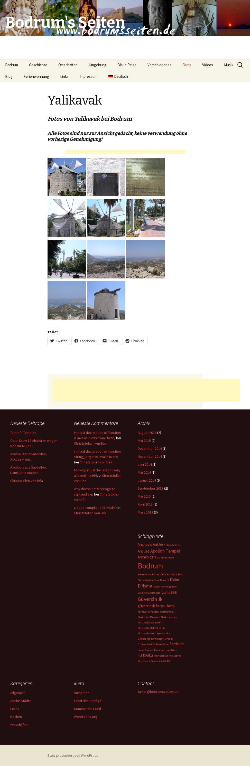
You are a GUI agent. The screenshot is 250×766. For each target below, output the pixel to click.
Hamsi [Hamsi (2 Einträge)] (170, 605)
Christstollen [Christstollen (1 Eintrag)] (145, 580)
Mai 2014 (144, 472)
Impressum (88, 76)
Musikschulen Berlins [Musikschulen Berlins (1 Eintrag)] (150, 622)
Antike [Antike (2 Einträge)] (158, 544)
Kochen (16, 716)
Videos (207, 64)
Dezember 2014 (150, 448)
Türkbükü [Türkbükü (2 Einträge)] (145, 655)
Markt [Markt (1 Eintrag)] (164, 617)
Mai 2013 (144, 496)
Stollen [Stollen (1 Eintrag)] (149, 650)
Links (64, 76)
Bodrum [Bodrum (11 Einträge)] (150, 566)
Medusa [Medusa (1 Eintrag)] (173, 617)
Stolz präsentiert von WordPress (73, 755)
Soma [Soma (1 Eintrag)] (141, 650)
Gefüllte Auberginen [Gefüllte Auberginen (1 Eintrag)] (149, 592)
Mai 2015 (144, 440)
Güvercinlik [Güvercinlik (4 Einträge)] (150, 599)
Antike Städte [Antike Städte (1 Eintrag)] (172, 545)
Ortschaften (68, 64)
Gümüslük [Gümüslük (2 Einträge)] (169, 592)
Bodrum (11, 64)
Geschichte (38, 64)
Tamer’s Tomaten (23, 432)
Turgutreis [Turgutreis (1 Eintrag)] (170, 650)
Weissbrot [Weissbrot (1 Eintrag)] (175, 655)
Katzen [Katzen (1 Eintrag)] (155, 611)
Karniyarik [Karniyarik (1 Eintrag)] (144, 611)
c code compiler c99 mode (94, 507)
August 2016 (147, 432)
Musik (228, 64)
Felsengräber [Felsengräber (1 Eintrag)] (169, 586)
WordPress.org (85, 716)
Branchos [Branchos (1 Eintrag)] (172, 574)
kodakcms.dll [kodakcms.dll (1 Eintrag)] (167, 611)
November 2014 (150, 456)
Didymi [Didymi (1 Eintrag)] (157, 586)
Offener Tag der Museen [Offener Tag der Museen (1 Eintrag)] (151, 638)
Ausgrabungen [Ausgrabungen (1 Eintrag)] (165, 557)
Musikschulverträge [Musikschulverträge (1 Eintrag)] (149, 633)
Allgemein (17, 692)
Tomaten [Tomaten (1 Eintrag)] (159, 650)
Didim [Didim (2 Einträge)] (174, 579)
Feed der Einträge (88, 700)
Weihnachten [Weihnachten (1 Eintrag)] (161, 655)
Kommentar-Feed (87, 708)
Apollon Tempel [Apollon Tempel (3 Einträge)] (165, 551)
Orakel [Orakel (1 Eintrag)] (169, 638)
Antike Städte (20, 700)
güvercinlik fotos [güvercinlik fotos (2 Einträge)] (151, 605)
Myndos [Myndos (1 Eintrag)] (165, 633)
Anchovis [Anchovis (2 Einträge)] (145, 544)
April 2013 (145, 504)
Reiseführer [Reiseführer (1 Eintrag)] (162, 644)
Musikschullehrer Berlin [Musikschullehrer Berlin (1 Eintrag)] (151, 628)
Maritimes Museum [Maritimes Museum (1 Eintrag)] (149, 617)
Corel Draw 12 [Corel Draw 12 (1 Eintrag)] (161, 580)
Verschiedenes (159, 64)
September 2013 (150, 488)
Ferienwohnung (36, 76)
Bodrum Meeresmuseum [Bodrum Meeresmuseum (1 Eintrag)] (152, 574)
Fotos (186, 64)
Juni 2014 (145, 464)
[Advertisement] (125, 153)
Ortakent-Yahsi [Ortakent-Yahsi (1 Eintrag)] (146, 644)
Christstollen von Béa (26, 480)
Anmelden (81, 692)
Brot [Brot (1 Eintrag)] (180, 574)
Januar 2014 (147, 480)
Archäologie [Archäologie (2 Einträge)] (147, 557)
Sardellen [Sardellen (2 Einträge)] (177, 643)
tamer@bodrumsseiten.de (158, 691)
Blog (9, 76)
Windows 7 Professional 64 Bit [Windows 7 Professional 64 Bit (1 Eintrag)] (155, 661)
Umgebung (97, 64)
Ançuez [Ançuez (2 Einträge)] (144, 551)
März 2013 (145, 512)
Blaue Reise (126, 64)
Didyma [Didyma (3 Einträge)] (145, 586)
